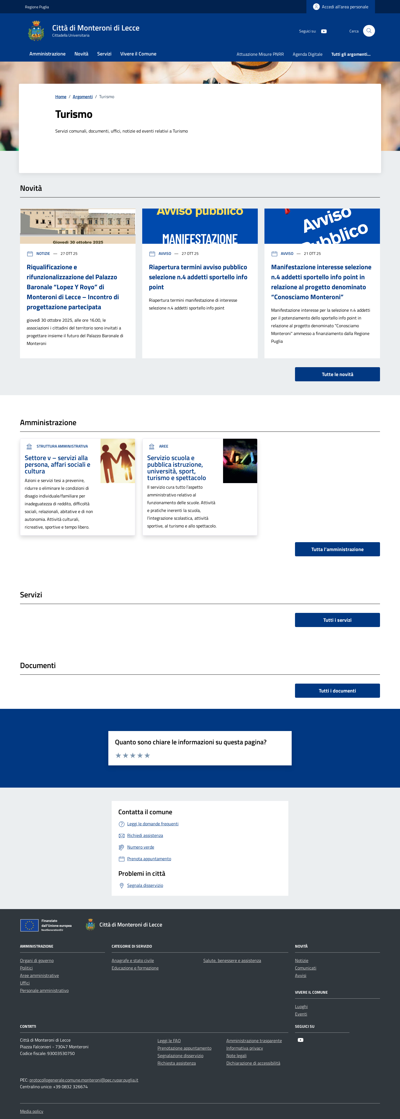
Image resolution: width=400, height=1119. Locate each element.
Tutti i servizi (337, 620)
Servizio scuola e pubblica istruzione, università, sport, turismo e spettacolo (176, 468)
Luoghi (301, 1006)
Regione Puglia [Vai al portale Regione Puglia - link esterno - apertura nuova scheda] (37, 7)
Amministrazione (47, 53)
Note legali (236, 1055)
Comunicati (305, 968)
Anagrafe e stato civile (133, 960)
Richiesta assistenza (177, 1063)
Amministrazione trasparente (254, 1040)
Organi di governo (37, 960)
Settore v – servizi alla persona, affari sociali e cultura (57, 464)
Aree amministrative (39, 975)
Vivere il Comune (138, 53)
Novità (81, 53)
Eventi (301, 1014)
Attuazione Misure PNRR (260, 54)
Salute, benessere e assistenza (232, 960)
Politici (26, 968)
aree (157, 446)
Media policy (31, 1111)
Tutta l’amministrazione (337, 549)
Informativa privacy (244, 1048)
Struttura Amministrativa (56, 446)
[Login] (340, 6)
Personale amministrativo (44, 990)
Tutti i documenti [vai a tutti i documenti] (337, 690)
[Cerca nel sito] (369, 31)
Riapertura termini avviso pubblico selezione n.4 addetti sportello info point (198, 277)
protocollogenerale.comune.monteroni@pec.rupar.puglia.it (83, 1080)
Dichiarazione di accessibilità (253, 1063)
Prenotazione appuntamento (184, 1048)
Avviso (160, 253)
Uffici (25, 983)
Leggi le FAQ (169, 1040)
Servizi (104, 53)
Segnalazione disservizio (180, 1055)
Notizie (39, 253)
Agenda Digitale (307, 54)
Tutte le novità (337, 374)
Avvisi (300, 975)
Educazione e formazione (135, 968)
